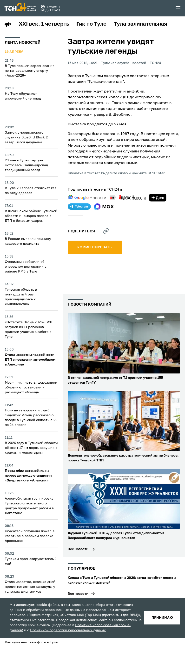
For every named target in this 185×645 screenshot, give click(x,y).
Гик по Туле (91, 24)
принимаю (162, 617)
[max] (104, 206)
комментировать (94, 247)
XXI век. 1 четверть (44, 24)
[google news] (87, 197)
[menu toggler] (178, 8)
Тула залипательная (140, 24)
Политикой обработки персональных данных (68, 630)
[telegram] (79, 206)
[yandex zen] (157, 197)
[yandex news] (128, 197)
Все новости (78, 549)
